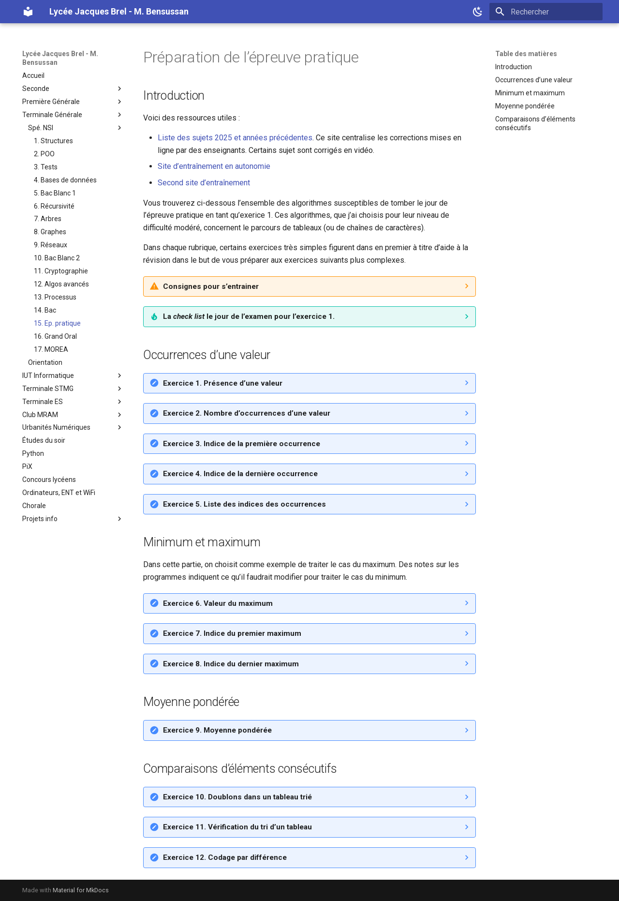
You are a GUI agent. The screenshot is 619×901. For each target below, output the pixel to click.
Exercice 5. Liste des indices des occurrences (244, 504)
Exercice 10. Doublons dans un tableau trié (237, 797)
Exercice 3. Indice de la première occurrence (241, 443)
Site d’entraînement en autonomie (214, 166)
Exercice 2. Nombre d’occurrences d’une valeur (246, 413)
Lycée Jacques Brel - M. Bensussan (60, 58)
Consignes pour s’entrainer (211, 286)
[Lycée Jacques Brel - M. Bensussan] (28, 11)
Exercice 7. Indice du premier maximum (232, 633)
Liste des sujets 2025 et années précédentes (235, 137)
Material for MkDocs (81, 890)
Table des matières (526, 54)
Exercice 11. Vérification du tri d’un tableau (237, 827)
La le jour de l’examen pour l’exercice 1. (249, 316)
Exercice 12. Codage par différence (225, 857)
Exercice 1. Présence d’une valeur (222, 383)
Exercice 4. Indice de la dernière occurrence (240, 473)
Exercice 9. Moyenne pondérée (217, 730)
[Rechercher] (546, 11)
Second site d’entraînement (204, 182)
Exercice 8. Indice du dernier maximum (231, 664)
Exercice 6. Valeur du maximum (218, 603)
